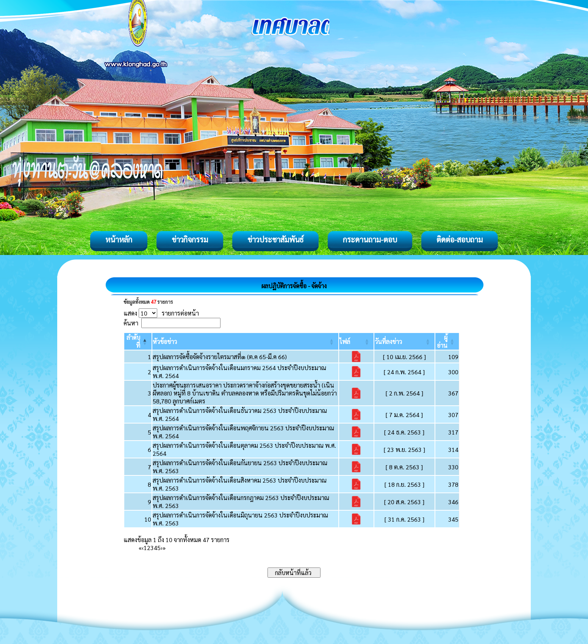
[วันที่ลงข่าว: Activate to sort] (404, 341)
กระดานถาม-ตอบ (370, 239)
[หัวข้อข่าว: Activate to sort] (245, 341)
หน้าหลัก (118, 239)
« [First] (140, 548)
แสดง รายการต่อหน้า (161, 313)
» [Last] (164, 548)
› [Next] (162, 548)
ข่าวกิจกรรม (190, 239)
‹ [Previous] (143, 548)
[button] (165, 341)
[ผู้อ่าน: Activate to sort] (447, 341)
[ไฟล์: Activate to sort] (356, 341)
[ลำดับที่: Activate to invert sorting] (138, 341)
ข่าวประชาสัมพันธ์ (275, 239)
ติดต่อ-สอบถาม (459, 239)
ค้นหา (131, 323)
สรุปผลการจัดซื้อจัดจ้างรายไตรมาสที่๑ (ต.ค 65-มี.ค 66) (220, 357)
